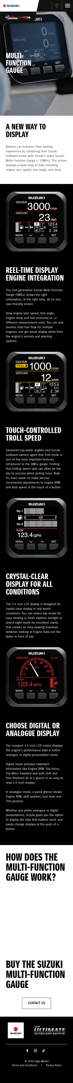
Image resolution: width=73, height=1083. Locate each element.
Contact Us (36, 1003)
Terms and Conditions (24, 1065)
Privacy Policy (53, 1065)
